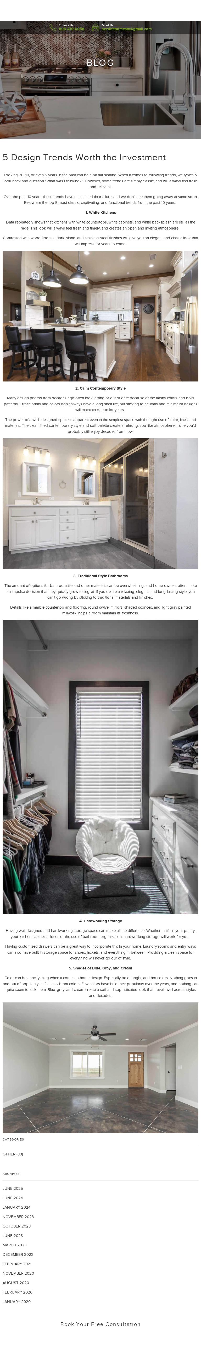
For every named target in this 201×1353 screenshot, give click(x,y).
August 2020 (16, 1283)
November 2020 (18, 1273)
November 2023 (18, 1217)
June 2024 (13, 1198)
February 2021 (17, 1264)
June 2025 (13, 1188)
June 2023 (13, 1236)
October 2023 (17, 1226)
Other (9, 1154)
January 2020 (17, 1302)
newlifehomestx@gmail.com (127, 28)
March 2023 (14, 1245)
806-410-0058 (71, 28)
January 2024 (16, 1207)
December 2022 (18, 1254)
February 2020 (17, 1292)
